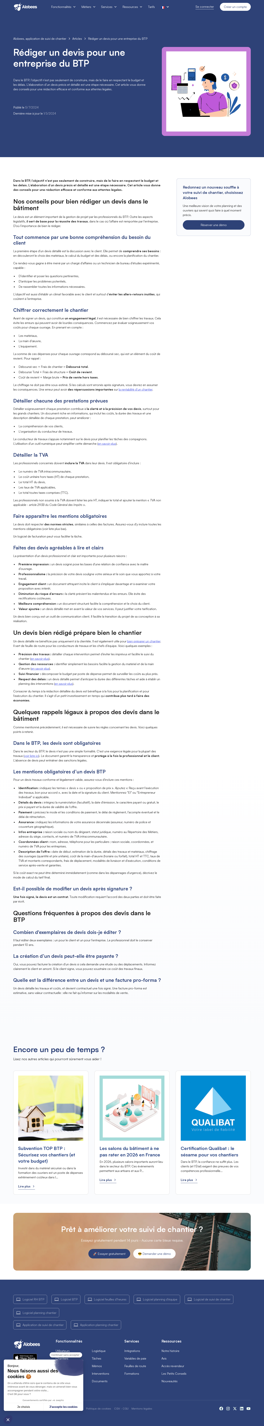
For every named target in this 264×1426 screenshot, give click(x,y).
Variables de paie (135, 1358)
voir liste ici (31, 756)
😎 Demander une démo (154, 1254)
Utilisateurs (63, 1351)
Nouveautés (169, 1381)
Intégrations (132, 1351)
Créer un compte (235, 7)
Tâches (96, 1358)
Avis (164, 1358)
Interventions (100, 1373)
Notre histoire (170, 1351)
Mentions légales (142, 1408)
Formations (131, 1373)
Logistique (99, 1351)
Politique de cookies (98, 1408)
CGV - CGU (121, 1408)
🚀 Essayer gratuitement (109, 1254)
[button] (63, 7)
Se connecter (204, 7)
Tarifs (151, 7)
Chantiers (62, 1358)
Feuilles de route (135, 1366)
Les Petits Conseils (173, 1373)
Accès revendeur (172, 1366)
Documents (99, 1381)
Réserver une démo (214, 225)
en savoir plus (107, 443)
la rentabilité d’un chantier (135, 389)
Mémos (97, 1366)
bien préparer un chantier (143, 641)
